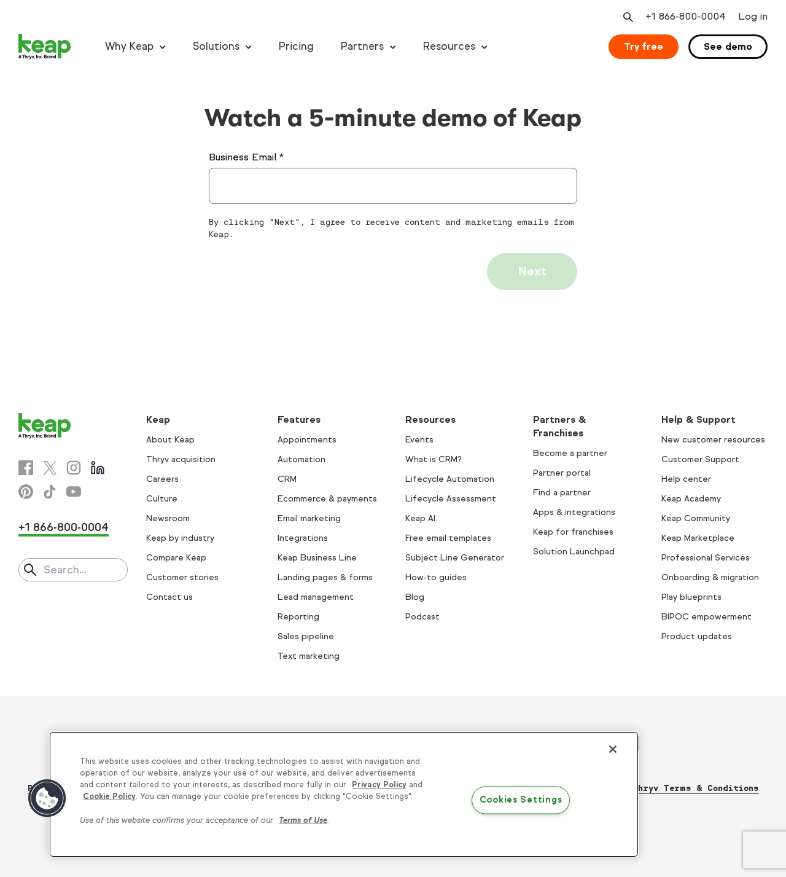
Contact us (169, 597)
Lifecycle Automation (449, 479)
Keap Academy (691, 499)
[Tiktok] (49, 491)
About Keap (170, 440)
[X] (49, 467)
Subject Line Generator (454, 558)
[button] (47, 798)
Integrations (303, 538)
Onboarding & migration (710, 577)
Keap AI (420, 518)
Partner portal (562, 473)
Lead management (316, 597)
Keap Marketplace (697, 538)
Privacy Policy (379, 785)
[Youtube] (73, 491)
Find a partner (562, 492)
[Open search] (627, 17)
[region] (344, 794)
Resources (449, 46)
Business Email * (246, 157)
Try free (643, 46)
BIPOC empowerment (706, 617)
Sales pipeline (306, 636)
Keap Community (695, 518)
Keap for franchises (573, 532)
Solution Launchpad (574, 551)
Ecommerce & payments (327, 499)
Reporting (298, 617)
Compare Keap (176, 558)
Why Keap (129, 46)
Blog (414, 597)
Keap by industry (180, 538)
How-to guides (436, 577)
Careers (162, 479)
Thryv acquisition (181, 459)
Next (532, 271)
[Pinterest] (25, 491)
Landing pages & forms (325, 577)
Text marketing (309, 656)
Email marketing (309, 518)
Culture (161, 499)
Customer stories (182, 577)
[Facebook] (25, 467)
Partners (362, 46)
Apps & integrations (574, 512)
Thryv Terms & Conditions (695, 788)
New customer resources (713, 440)
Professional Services (705, 558)
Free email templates (448, 538)
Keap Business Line (317, 558)
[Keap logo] (44, 47)
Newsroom (168, 518)
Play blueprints (691, 597)
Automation (301, 459)
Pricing (296, 46)
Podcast (422, 617)
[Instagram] (73, 467)
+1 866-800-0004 (63, 527)
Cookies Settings (521, 800)
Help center (686, 479)
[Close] (612, 749)
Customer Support (700, 459)
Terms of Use (303, 820)
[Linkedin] (97, 467)
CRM (287, 479)
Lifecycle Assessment (450, 499)
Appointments (307, 440)
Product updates (696, 636)
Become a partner (570, 453)
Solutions (216, 46)
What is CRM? (433, 459)
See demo (728, 46)
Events (419, 440)
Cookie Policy (109, 796)
